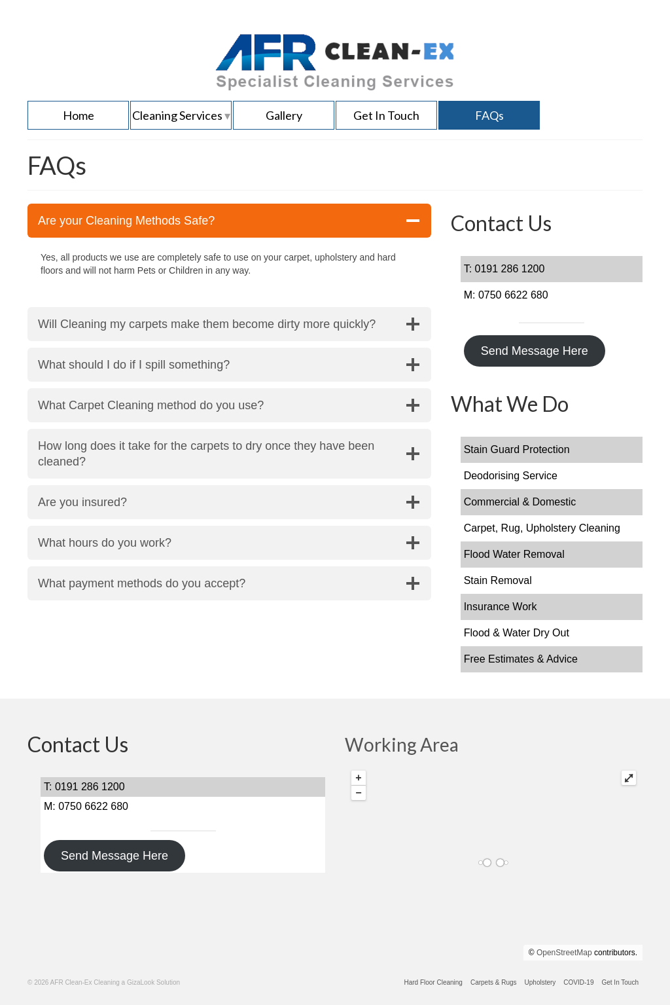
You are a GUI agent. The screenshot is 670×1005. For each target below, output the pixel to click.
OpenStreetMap (564, 952)
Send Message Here (534, 350)
